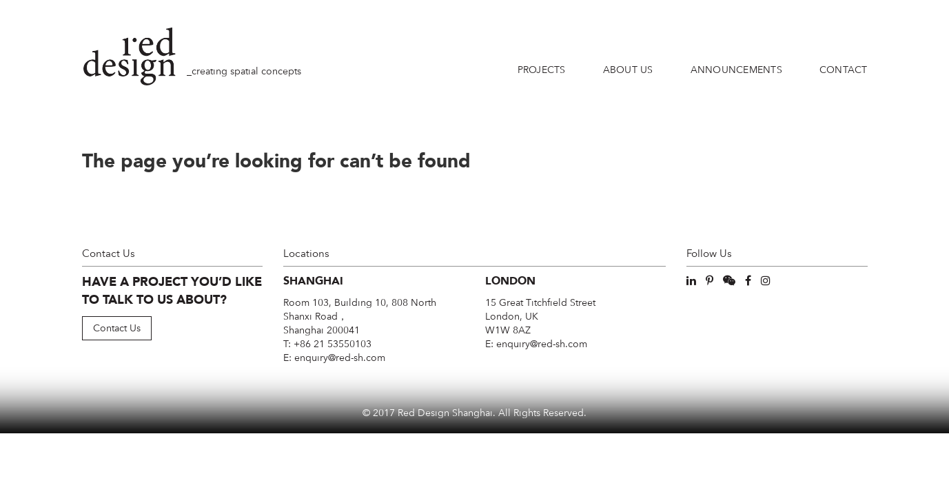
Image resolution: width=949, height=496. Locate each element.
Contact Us (117, 327)
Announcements (736, 69)
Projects (542, 69)
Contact (843, 69)
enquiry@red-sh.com (339, 357)
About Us (628, 69)
